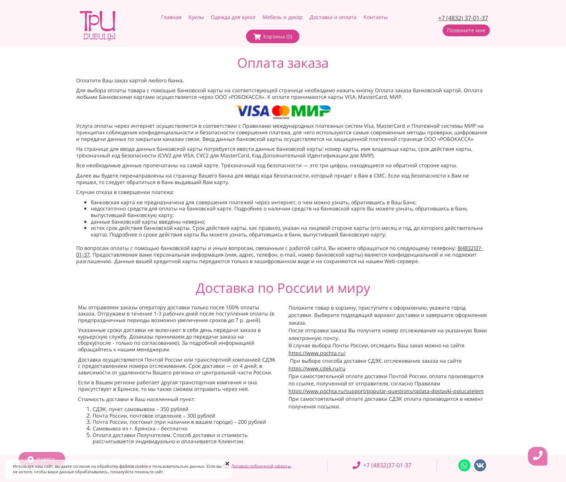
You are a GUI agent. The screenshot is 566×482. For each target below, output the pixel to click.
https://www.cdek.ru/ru (317, 368)
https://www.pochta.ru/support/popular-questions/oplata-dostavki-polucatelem (386, 391)
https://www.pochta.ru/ (317, 353)
